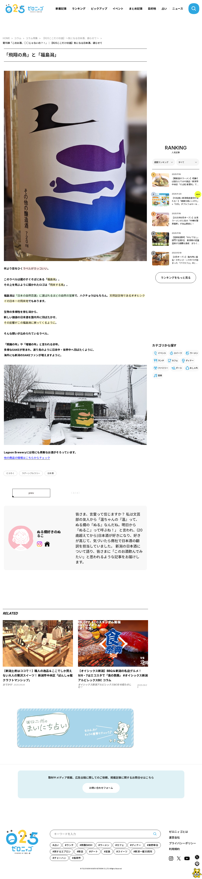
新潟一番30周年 (143, 851)
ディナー (190, 360)
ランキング (78, 8)
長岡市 (77, 857)
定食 (107, 851)
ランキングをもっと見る (176, 277)
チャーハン (60, 857)
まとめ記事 (135, 8)
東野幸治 (153, 845)
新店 (80, 851)
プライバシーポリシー (182, 843)
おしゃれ (194, 368)
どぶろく (10, 473)
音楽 (160, 375)
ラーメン (194, 353)
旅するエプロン (62, 851)
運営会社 (174, 837)
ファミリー (163, 368)
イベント (118, 8)
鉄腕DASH (86, 845)
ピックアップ (99, 8)
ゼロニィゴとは (178, 831)
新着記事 (61, 8)
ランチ (161, 360)
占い (164, 8)
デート (179, 368)
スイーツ (178, 353)
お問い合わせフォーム (101, 787)
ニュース (177, 8)
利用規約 (174, 849)
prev (31, 492)
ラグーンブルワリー (31, 473)
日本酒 (50, 473)
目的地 (152, 8)
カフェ (175, 360)
